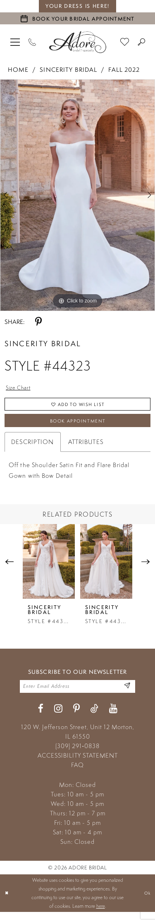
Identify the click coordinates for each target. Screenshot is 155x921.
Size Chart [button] (20, 388)
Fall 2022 (124, 69)
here (100, 915)
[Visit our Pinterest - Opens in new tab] (76, 717)
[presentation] (49, 568)
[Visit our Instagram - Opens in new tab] (58, 717)
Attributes (85, 448)
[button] (15, 41)
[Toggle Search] (142, 41)
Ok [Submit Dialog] (146, 902)
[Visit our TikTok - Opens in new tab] (94, 717)
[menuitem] (15, 41)
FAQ (77, 773)
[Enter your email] (77, 694)
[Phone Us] (32, 41)
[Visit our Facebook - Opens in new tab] (40, 717)
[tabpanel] (77, 195)
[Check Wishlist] (125, 41)
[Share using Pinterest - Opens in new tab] (38, 322)
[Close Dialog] (7, 902)
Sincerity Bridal (68, 69)
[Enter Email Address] (126, 694)
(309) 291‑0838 (77, 754)
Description (32, 448)
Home (18, 69)
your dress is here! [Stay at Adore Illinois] (77, 5)
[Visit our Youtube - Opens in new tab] (113, 717)
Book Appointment (78, 426)
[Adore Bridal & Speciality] (78, 42)
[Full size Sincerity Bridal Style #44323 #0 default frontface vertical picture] (77, 195)
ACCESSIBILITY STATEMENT (78, 764)
